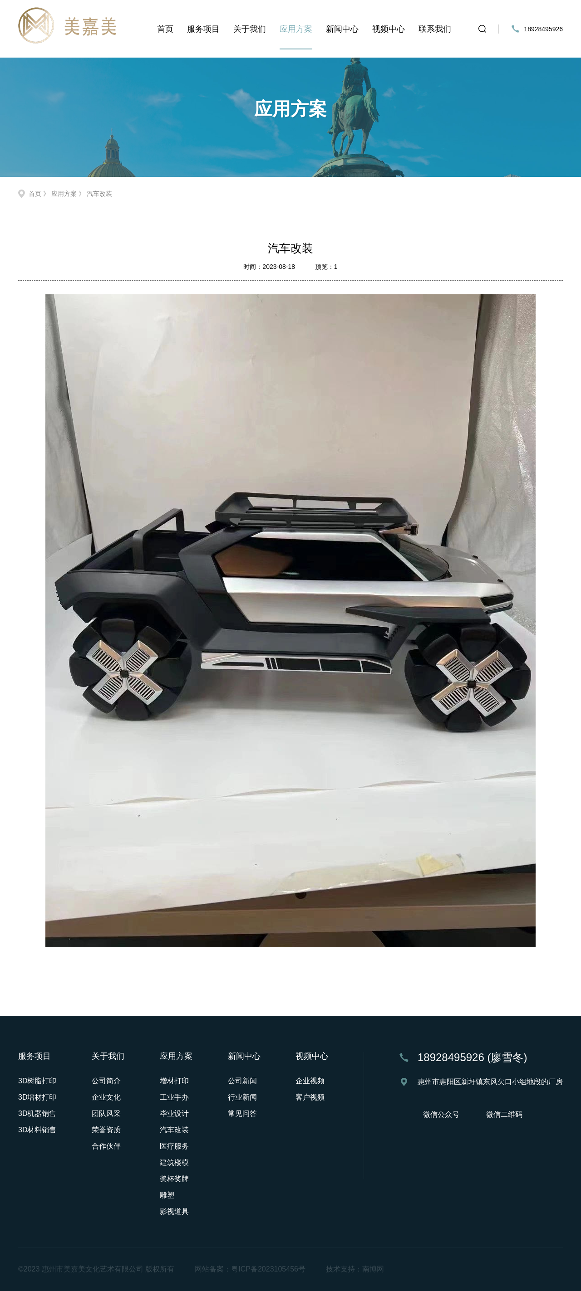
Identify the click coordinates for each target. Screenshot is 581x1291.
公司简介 (106, 1081)
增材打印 (174, 1081)
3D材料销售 (37, 1130)
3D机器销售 (37, 1113)
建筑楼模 (174, 1162)
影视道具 (174, 1211)
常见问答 (242, 1113)
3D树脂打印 (37, 1081)
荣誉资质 (106, 1130)
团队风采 (106, 1113)
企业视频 (310, 1081)
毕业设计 (174, 1113)
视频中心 (388, 29)
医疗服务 (174, 1146)
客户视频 (310, 1097)
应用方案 (296, 36)
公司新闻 (242, 1081)
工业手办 (174, 1097)
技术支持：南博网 (355, 1269)
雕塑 (167, 1195)
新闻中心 (342, 29)
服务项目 (203, 29)
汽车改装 (99, 193)
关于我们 (249, 29)
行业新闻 (242, 1097)
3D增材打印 (37, 1097)
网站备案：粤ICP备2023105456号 (250, 1269)
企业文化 (106, 1097)
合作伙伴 (106, 1146)
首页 (165, 29)
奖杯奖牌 (174, 1179)
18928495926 (537, 29)
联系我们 (435, 29)
